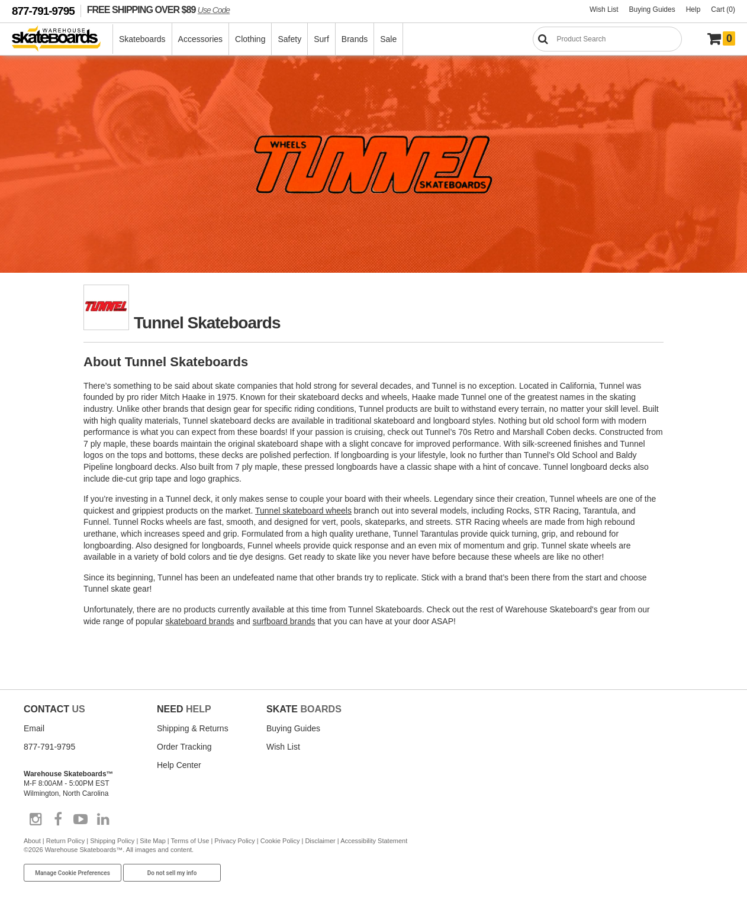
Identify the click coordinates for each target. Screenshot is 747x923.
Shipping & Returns (192, 728)
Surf (321, 39)
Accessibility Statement (373, 840)
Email (34, 728)
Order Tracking (184, 746)
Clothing (250, 39)
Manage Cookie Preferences (72, 873)
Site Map (152, 840)
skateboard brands (200, 621)
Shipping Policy (112, 840)
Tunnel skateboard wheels (303, 510)
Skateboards (142, 39)
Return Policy (65, 840)
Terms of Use (190, 840)
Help (693, 9)
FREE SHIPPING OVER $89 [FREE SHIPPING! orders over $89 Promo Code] (158, 9)
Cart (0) (723, 9)
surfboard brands (284, 621)
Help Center (179, 765)
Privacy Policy (234, 840)
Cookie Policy (280, 840)
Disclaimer (320, 840)
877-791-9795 (43, 11)
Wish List (604, 9)
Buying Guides (652, 9)
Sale (388, 39)
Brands (355, 39)
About (32, 840)
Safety (289, 39)
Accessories (200, 39)
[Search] (607, 39)
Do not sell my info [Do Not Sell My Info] (172, 873)
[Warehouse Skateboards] (62, 39)
